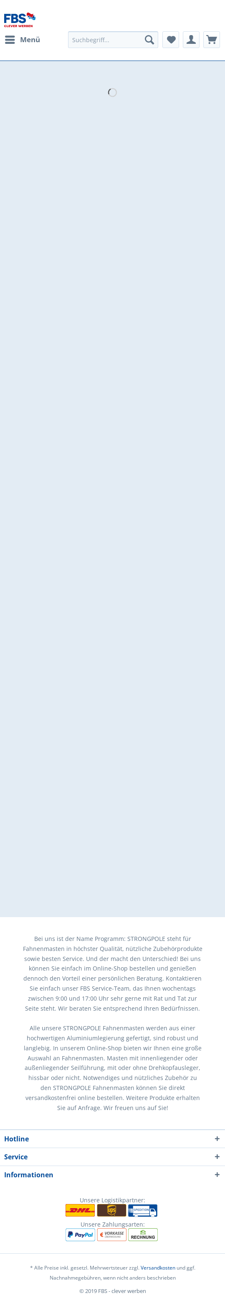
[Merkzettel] (170, 39)
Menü (22, 38)
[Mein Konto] (191, 39)
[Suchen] (149, 39)
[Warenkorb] (211, 39)
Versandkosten (158, 1267)
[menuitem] (22, 39)
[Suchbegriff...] (113, 39)
